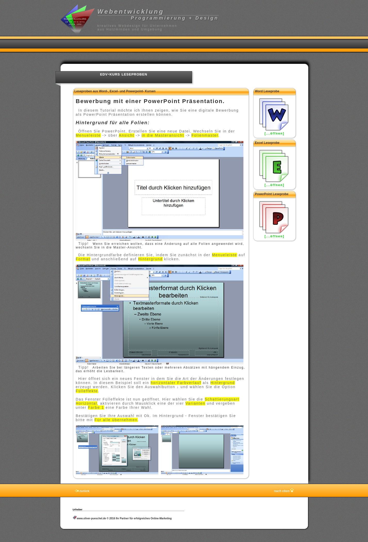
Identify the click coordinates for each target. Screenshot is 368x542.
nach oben (283, 491)
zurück (82, 491)
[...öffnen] (274, 133)
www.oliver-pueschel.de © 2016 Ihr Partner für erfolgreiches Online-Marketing (122, 518)
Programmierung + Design (175, 18)
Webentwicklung (130, 11)
